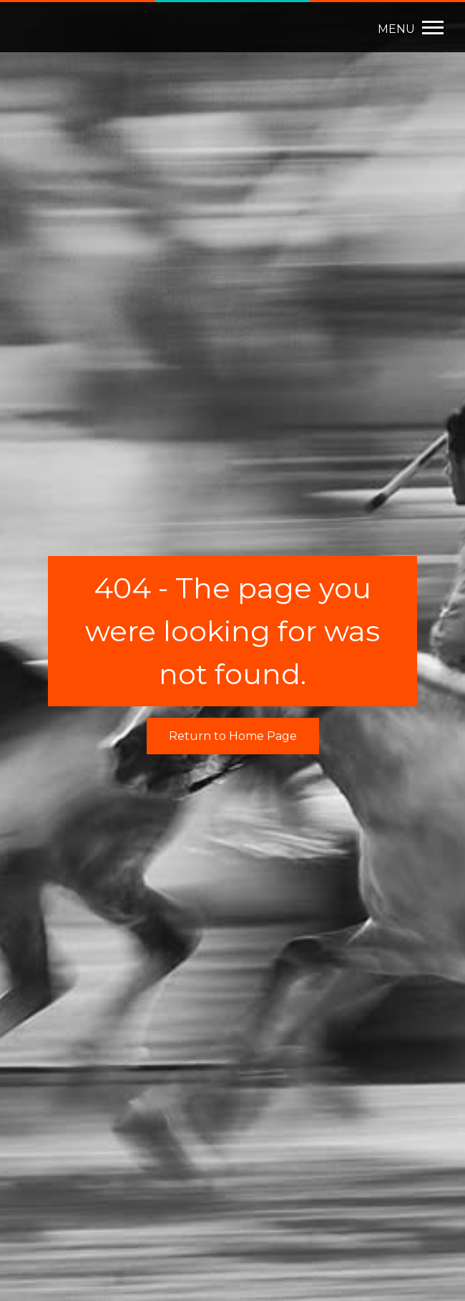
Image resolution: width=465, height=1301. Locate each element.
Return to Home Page (233, 736)
